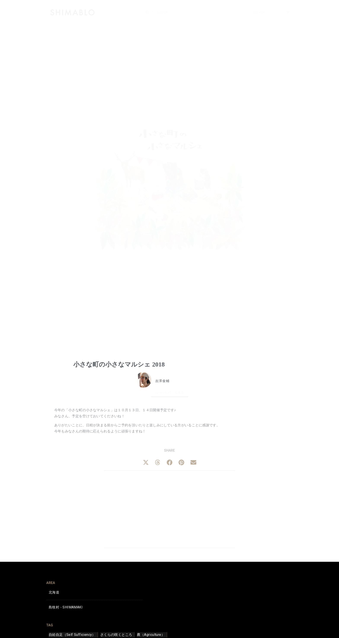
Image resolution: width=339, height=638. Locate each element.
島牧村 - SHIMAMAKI (66, 607)
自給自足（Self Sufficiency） (72, 635)
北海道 (179, 392)
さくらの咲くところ (116, 635)
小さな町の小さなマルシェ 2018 (119, 364)
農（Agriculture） (151, 635)
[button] (146, 462)
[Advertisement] (169, 508)
